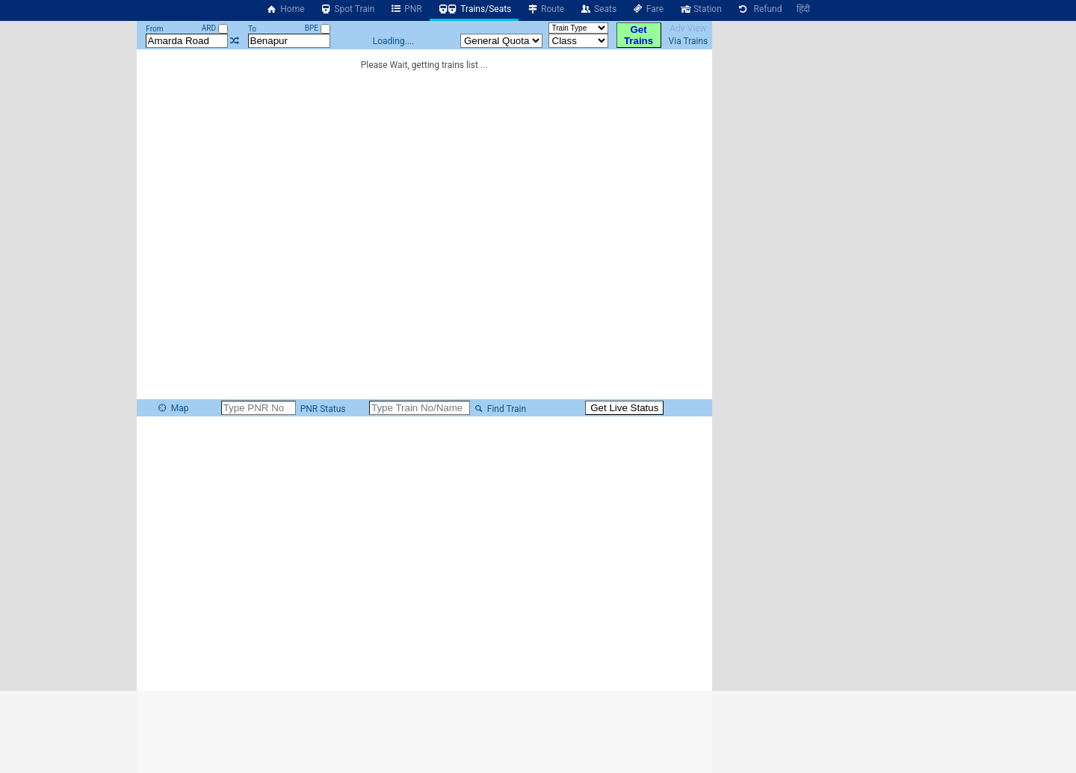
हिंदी (803, 9)
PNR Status (322, 409)
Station (700, 9)
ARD (215, 28)
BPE (317, 28)
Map (172, 408)
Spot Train (347, 9)
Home (285, 9)
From (154, 29)
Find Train (499, 409)
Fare (647, 9)
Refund (759, 9)
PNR (405, 9)
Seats (597, 9)
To (252, 29)
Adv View (688, 28)
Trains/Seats (474, 9)
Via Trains (688, 41)
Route (545, 9)
